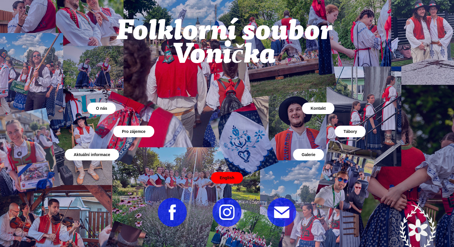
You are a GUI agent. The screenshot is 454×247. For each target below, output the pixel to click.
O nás (101, 108)
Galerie (308, 154)
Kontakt (318, 108)
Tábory (350, 131)
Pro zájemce (134, 131)
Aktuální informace (92, 154)
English (227, 177)
